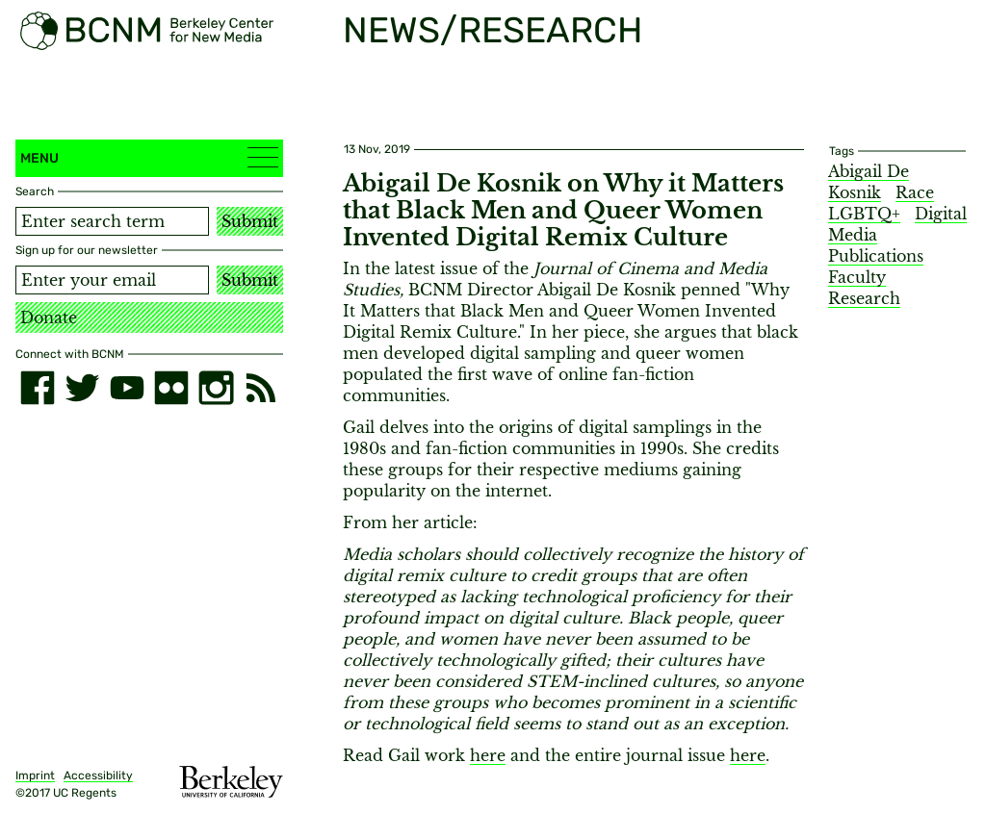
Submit (249, 221)
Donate (48, 317)
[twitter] (82, 388)
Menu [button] (149, 157)
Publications (875, 256)
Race (914, 192)
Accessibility (98, 775)
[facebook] (37, 388)
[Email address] (112, 280)
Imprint (35, 775)
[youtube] (127, 388)
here (488, 755)
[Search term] (112, 221)
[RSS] (261, 388)
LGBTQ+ (864, 213)
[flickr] (171, 388)
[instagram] (216, 388)
